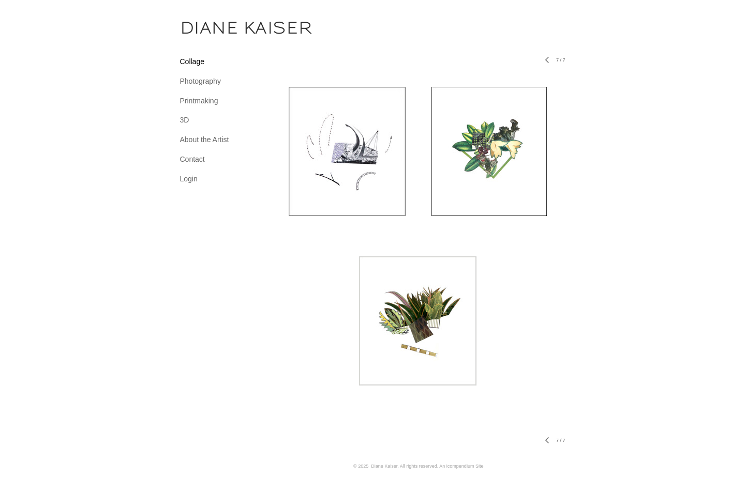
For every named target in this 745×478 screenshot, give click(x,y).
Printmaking (199, 101)
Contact (192, 159)
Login (189, 179)
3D (184, 120)
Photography (200, 81)
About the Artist (204, 139)
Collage (192, 61)
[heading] (206, 28)
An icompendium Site (461, 466)
